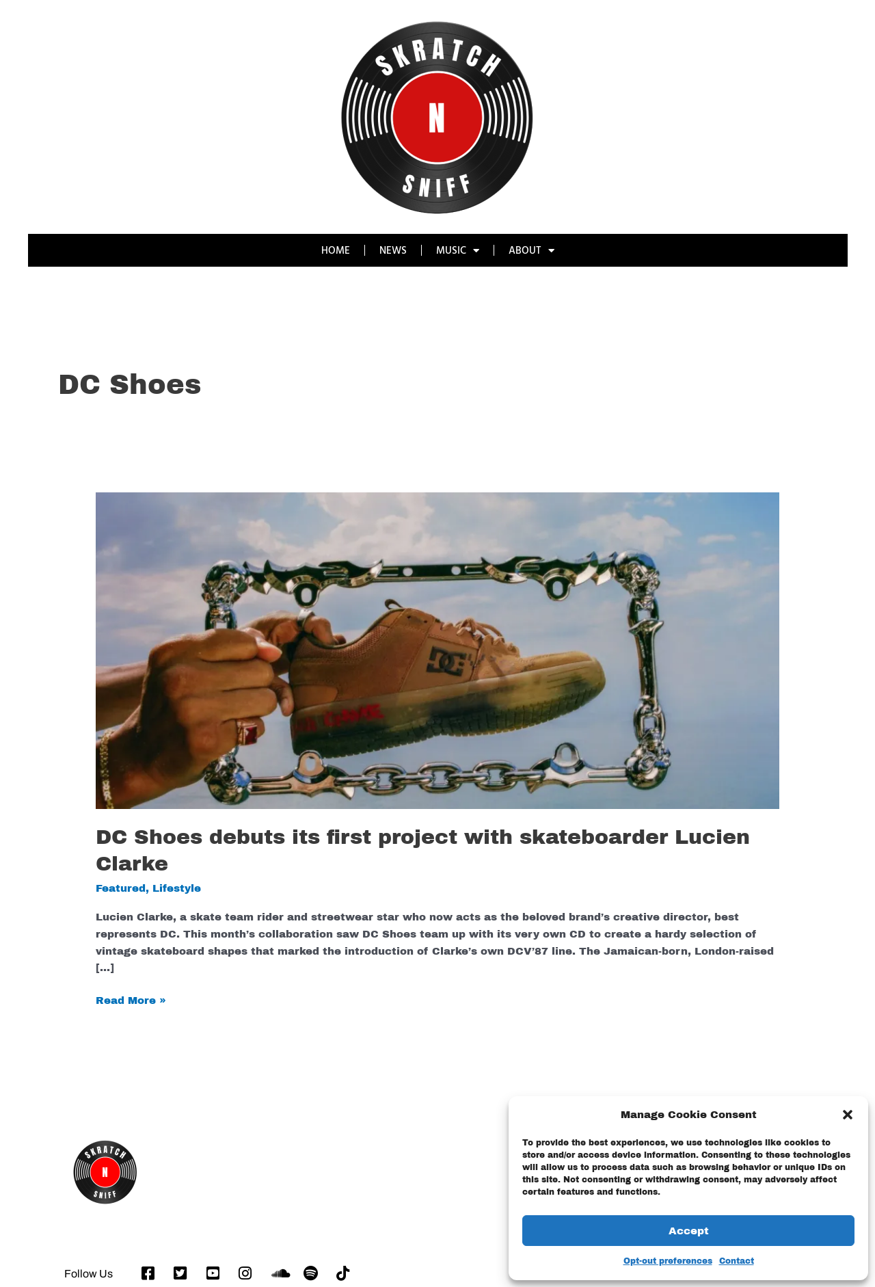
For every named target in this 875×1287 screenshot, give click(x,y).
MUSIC (457, 251)
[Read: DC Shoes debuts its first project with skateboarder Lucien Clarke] (437, 649)
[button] (847, 1115)
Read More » (131, 999)
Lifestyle (176, 888)
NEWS (393, 250)
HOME (335, 250)
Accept (689, 1230)
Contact (736, 1261)
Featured (121, 888)
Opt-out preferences (667, 1261)
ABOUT (531, 251)
